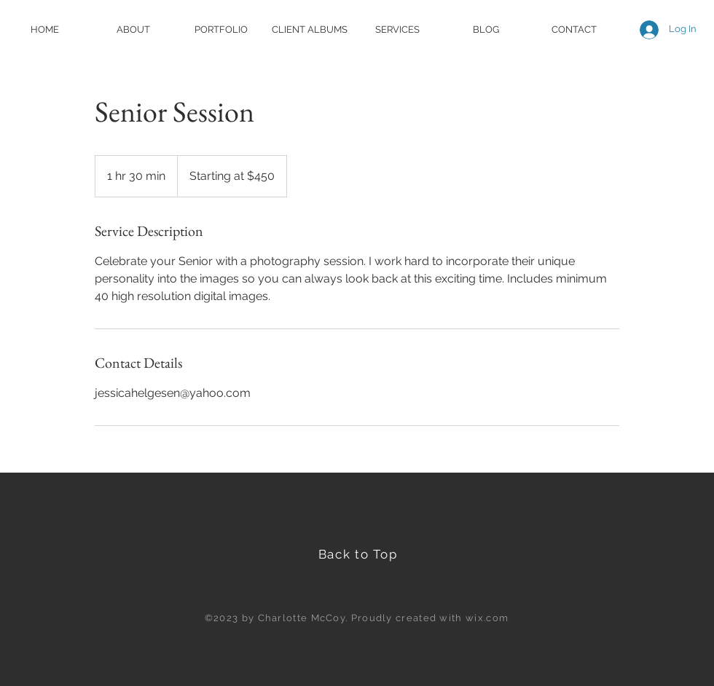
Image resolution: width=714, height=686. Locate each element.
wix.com (487, 617)
